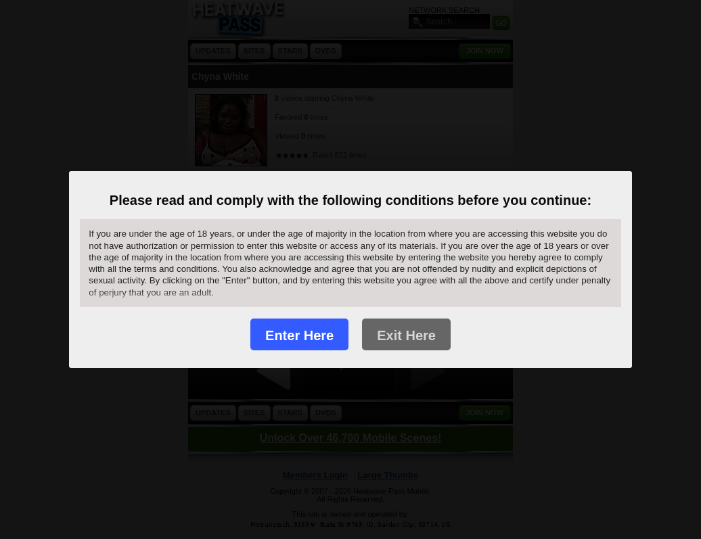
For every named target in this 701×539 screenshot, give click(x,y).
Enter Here (299, 335)
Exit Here (406, 335)
